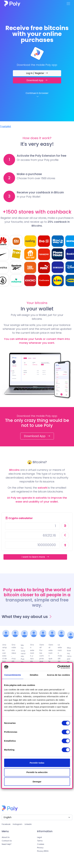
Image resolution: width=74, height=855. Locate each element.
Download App (37, 80)
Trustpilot (5, 126)
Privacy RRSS (43, 851)
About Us (6, 837)
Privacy (40, 847)
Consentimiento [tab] (12, 675)
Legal (39, 837)
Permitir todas (37, 763)
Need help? (6, 844)
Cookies (40, 844)
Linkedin (28, 824)
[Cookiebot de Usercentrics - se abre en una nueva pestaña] (57, 667)
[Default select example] (37, 817)
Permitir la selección (37, 772)
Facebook (6, 824)
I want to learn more (35, 557)
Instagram (17, 824)
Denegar (37, 781)
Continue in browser (37, 94)
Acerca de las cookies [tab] (58, 675)
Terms (40, 840)
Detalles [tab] (34, 675)
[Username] (32, 525)
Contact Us (7, 840)
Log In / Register (37, 73)
